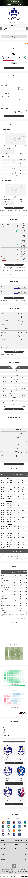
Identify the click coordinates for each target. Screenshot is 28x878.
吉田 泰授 (9, 480)
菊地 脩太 (9, 503)
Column (3, 848)
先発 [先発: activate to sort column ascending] (17, 475)
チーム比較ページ (14, 762)
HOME (1, 7)
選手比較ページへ (14, 742)
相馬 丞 (10, 498)
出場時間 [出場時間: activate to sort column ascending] (22, 475)
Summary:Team (18, 840)
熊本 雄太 (9, 482)
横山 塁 (10, 524)
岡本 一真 (9, 494)
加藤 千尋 (9, 514)
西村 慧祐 (9, 485)
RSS (26, 43)
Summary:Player (4, 844)
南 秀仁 (10, 517)
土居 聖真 (9, 533)
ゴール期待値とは (11, 211)
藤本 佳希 (9, 535)
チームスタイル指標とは (18, 270)
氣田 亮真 (9, 510)
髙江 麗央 (9, 505)
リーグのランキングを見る (14, 463)
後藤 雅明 (9, 478)
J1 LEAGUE (3, 852)
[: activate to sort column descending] (1, 474)
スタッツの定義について (22, 618)
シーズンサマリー (14, 37)
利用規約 (3, 869)
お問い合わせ (23, 869)
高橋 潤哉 (9, 537)
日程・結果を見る (14, 68)
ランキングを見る (14, 116)
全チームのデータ (14, 207)
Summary (3, 859)
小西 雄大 (9, 508)
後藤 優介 (9, 542)
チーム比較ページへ (14, 738)
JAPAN (16, 844)
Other (2, 862)
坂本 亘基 (9, 512)
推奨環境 (7, 869)
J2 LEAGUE (3, 854)
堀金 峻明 (9, 544)
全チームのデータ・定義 (14, 351)
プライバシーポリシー (13, 869)
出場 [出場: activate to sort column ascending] (14, 475)
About (16, 848)
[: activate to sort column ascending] (3, 474)
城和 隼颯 (9, 496)
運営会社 (19, 869)
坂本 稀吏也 (9, 501)
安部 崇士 (9, 487)
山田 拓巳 (9, 489)
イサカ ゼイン (8, 531)
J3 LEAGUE (3, 857)
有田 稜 (10, 540)
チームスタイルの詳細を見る (14, 264)
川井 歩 (10, 492)
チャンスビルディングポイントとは (20, 558)
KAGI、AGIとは (12, 300)
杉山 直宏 (9, 519)
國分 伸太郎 (9, 526)
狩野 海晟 (9, 528)
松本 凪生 (9, 521)
